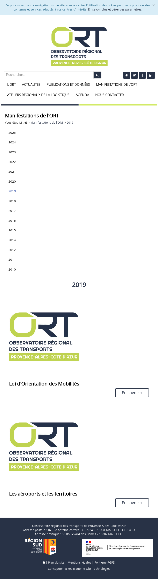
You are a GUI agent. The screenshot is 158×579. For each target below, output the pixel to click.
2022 (12, 162)
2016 (12, 220)
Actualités (31, 84)
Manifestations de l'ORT (116, 84)
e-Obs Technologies (96, 569)
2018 (12, 201)
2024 (12, 142)
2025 (12, 132)
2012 (12, 250)
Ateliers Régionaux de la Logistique (38, 95)
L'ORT (11, 84)
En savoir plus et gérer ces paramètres (114, 9)
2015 (12, 230)
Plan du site (56, 562)
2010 (12, 269)
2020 (12, 181)
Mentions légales (79, 562)
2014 (12, 240)
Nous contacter (109, 95)
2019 (12, 191)
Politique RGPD (104, 562)
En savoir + (132, 392)
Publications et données (68, 84)
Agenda (82, 95)
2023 (12, 152)
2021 (12, 171)
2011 (12, 259)
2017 (12, 211)
